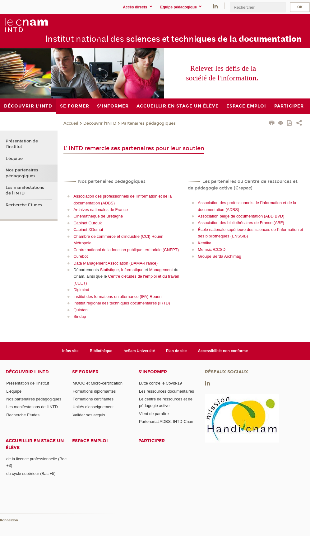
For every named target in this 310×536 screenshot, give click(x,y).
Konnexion (9, 520)
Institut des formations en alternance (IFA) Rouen (117, 296)
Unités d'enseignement (93, 406)
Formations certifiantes (93, 399)
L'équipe (14, 158)
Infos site (70, 351)
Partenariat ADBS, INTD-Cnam (166, 421)
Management (161, 269)
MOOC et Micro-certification (98, 383)
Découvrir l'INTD (99, 123)
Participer (151, 440)
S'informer (152, 372)
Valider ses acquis (89, 415)
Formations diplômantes (94, 391)
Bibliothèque (101, 351)
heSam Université (139, 351)
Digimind (81, 289)
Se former (85, 372)
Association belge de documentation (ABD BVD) (241, 216)
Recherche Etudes (24, 205)
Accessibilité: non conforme (223, 351)
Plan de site (176, 351)
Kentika (204, 243)
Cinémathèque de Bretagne (98, 216)
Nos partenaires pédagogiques (22, 173)
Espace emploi (90, 440)
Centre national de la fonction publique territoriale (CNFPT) (126, 249)
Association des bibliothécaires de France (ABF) (241, 222)
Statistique (109, 269)
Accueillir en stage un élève (35, 444)
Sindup (79, 316)
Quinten (80, 310)
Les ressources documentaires (166, 391)
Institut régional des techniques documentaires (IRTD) (121, 303)
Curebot (80, 256)
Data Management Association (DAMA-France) (115, 263)
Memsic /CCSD (211, 249)
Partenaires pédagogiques (148, 123)
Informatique (132, 269)
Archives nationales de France (100, 209)
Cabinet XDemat (88, 229)
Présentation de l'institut (22, 144)
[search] (258, 7)
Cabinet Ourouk (87, 223)
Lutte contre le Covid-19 (160, 383)
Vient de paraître (154, 413)
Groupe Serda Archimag (219, 256)
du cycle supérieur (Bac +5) (31, 473)
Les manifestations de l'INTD (25, 190)
